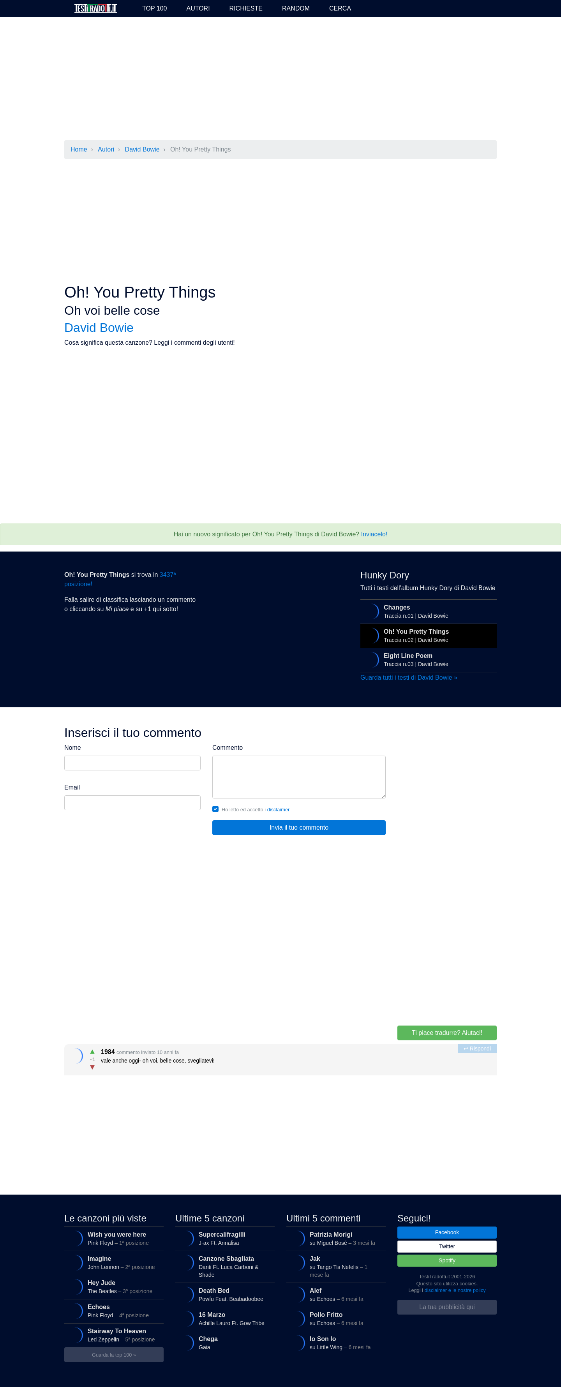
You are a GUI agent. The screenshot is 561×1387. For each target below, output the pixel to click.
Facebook (447, 1232)
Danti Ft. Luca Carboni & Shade (223, 1265)
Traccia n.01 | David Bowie (427, 611)
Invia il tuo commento (299, 827)
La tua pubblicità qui (447, 1307)
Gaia (223, 1343)
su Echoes (335, 1294)
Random (296, 8)
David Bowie (142, 149)
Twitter (447, 1246)
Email (72, 787)
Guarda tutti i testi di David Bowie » (408, 677)
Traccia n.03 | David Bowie (427, 660)
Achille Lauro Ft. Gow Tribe (223, 1319)
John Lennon (112, 1262)
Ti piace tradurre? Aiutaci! (447, 1032)
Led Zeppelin (112, 1335)
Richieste (246, 8)
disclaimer (278, 809)
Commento (227, 747)
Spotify (447, 1260)
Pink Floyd (112, 1238)
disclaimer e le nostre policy (455, 1290)
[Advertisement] (280, 79)
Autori (198, 8)
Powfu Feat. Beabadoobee (223, 1294)
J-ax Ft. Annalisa (223, 1238)
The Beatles (112, 1287)
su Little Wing (335, 1343)
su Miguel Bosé (335, 1238)
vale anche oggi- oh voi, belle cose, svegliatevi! (281, 1058)
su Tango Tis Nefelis (335, 1265)
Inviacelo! (374, 534)
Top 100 (154, 8)
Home (79, 149)
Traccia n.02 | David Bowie (427, 635)
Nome (72, 747)
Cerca (340, 8)
